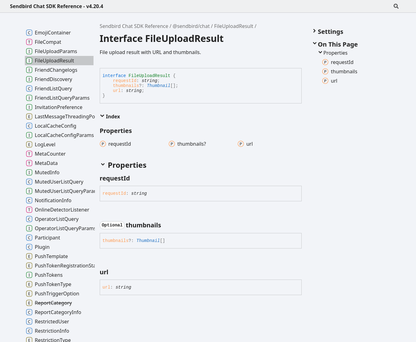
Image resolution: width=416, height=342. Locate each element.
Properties (332, 52)
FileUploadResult (233, 26)
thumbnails (126, 85)
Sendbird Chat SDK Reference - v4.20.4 (56, 6)
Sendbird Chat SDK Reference (134, 26)
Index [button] (110, 116)
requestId (124, 80)
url (117, 90)
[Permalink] (135, 178)
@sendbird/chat (191, 26)
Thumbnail (159, 85)
